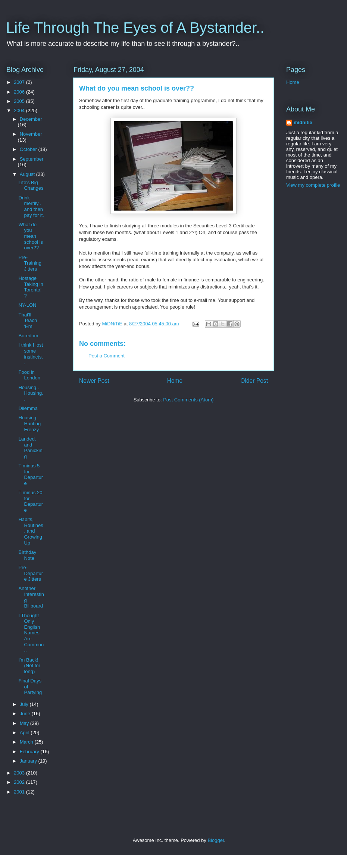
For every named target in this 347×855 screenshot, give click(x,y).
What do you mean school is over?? (30, 236)
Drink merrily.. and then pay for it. (31, 206)
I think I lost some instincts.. (30, 353)
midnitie (303, 122)
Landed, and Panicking (30, 447)
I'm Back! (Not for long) (29, 665)
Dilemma (27, 408)
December (31, 119)
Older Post (254, 381)
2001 (20, 792)
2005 (20, 101)
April (25, 732)
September (32, 159)
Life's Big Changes (30, 185)
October (29, 149)
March (27, 742)
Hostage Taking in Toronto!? (30, 287)
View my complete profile (313, 185)
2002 (20, 782)
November (31, 134)
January (29, 761)
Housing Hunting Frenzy (29, 423)
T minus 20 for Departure (30, 501)
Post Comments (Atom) (188, 400)
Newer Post (94, 381)
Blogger (215, 840)
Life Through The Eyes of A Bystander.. (135, 27)
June (26, 713)
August (28, 174)
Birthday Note (27, 555)
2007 (20, 82)
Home (175, 381)
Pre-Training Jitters (29, 263)
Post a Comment (106, 356)
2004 (20, 110)
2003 (20, 773)
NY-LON (27, 305)
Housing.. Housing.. (30, 393)
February (30, 751)
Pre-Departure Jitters (30, 573)
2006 (20, 92)
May (25, 723)
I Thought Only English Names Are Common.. (31, 633)
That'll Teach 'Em (27, 320)
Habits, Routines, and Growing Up (30, 531)
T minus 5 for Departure (30, 474)
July (25, 704)
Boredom (28, 335)
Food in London (29, 375)
